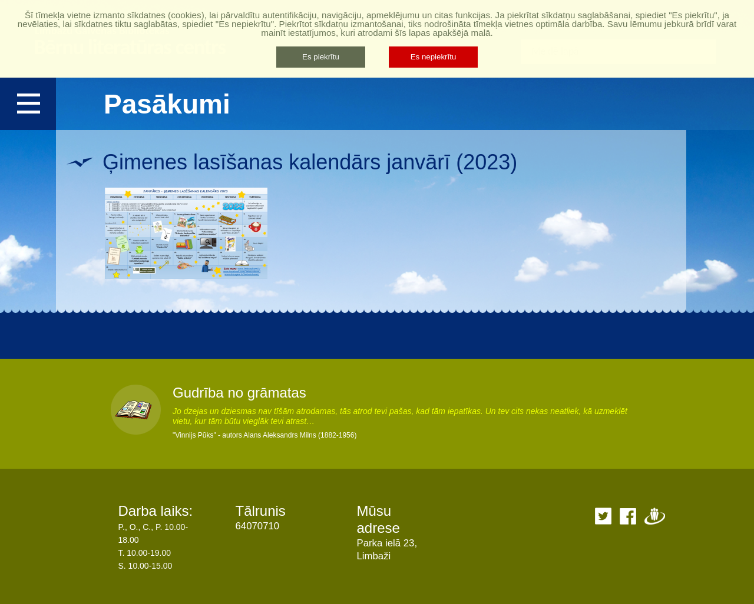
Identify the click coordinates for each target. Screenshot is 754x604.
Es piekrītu (320, 56)
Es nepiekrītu (434, 56)
